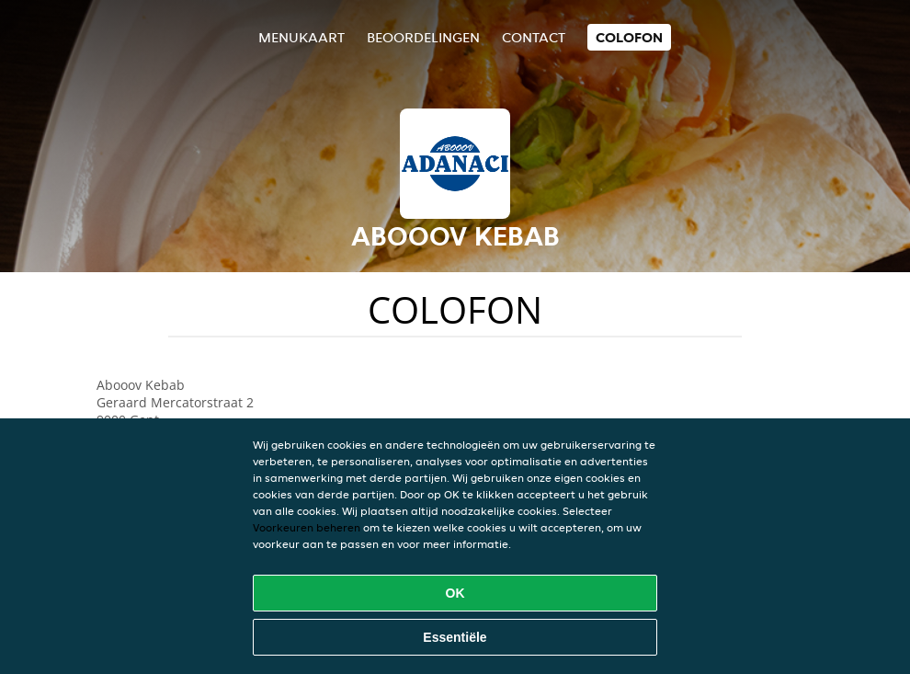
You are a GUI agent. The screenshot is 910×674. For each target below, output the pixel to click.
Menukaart (301, 37)
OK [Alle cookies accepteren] (455, 593)
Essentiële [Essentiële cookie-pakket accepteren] (454, 637)
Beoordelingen (423, 37)
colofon (629, 37)
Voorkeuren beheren (306, 527)
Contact (533, 37)
